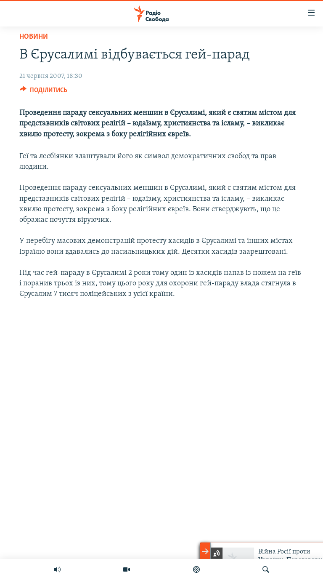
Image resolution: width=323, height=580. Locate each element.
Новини (33, 37)
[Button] (43, 92)
